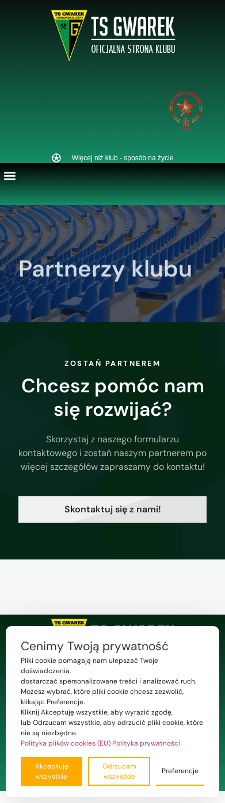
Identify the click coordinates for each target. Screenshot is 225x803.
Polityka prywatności (146, 743)
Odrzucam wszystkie (119, 771)
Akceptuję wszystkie (51, 771)
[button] (9, 175)
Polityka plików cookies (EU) (65, 743)
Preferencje (180, 770)
